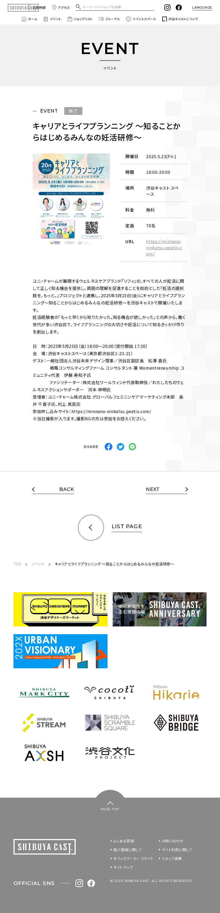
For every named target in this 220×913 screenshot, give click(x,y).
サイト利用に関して (177, 849)
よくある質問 (123, 840)
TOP (17, 563)
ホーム (29, 19)
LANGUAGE (202, 7)
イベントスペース (141, 19)
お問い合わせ (172, 840)
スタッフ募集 (172, 858)
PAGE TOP (110, 809)
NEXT (153, 489)
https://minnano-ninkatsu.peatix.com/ (164, 247)
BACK (66, 489)
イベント (52, 19)
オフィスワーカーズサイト (133, 858)
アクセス (61, 7)
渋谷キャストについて (180, 19)
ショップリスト (80, 19)
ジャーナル (109, 19)
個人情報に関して (127, 849)
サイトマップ (123, 867)
